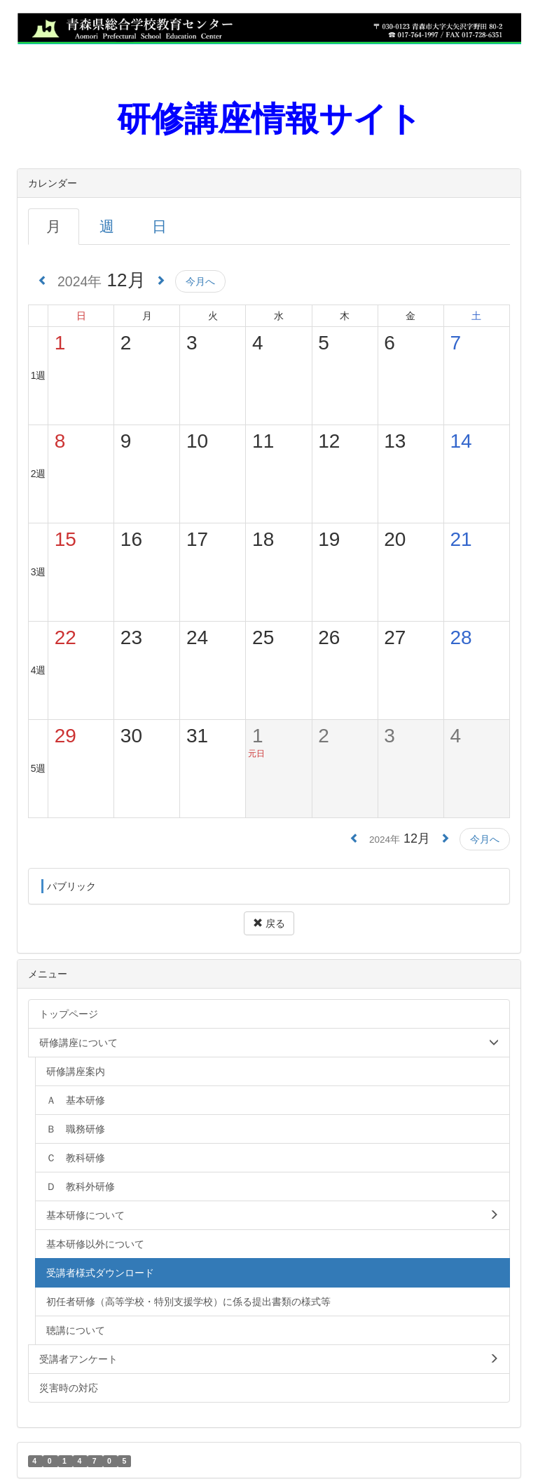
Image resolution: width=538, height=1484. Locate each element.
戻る (269, 923)
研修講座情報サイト (269, 119)
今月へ (200, 281)
